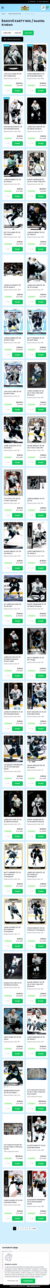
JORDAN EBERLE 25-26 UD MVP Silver (12, 339)
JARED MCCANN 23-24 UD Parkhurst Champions (36, 874)
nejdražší (17, 33)
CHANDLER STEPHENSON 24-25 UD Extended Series (13, 767)
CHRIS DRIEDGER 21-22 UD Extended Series (35, 75)
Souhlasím (28, 1281)
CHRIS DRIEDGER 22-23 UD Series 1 (36, 1038)
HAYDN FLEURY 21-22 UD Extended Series (36, 1147)
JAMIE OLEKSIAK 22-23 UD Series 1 (12, 447)
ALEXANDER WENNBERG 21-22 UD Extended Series (36, 1202)
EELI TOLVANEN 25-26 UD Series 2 (12, 233)
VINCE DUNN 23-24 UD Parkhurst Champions (36, 929)
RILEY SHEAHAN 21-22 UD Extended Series (36, 713)
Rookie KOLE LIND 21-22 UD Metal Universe (12, 984)
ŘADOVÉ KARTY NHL (15, 14)
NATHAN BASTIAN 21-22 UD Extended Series (13, 128)
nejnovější (28, 33)
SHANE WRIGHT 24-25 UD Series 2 (12, 552)
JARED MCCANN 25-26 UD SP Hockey (36, 286)
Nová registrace (43, 1)
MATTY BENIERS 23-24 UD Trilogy (35, 659)
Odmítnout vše (12, 1281)
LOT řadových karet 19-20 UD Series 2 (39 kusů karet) (13, 1147)
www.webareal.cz (33, 1286)
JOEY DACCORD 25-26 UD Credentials (12, 75)
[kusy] (7, 90)
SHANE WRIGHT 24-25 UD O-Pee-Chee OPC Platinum (35, 984)
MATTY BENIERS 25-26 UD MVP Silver (35, 339)
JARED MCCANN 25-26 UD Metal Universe (36, 128)
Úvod (3, 14)
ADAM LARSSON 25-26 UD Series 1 (36, 766)
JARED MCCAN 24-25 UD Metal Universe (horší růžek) (12, 659)
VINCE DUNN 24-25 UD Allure (12, 1038)
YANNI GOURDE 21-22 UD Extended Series (13, 1201)
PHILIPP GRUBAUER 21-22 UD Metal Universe (36, 605)
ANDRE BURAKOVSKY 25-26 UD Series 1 (12, 1092)
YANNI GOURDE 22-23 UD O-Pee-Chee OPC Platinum (35, 393)
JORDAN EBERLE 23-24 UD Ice (35, 500)
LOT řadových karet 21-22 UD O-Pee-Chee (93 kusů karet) (36, 1092)
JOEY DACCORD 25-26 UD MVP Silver (12, 393)
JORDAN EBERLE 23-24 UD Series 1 (12, 181)
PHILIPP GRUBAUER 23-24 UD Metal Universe (35, 821)
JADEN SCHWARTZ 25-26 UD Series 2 (12, 286)
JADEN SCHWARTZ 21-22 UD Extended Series (13, 713)
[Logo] (25, 7)
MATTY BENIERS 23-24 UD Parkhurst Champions (12, 874)
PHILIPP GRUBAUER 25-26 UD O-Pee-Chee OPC (36, 181)
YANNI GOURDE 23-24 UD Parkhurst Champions (12, 929)
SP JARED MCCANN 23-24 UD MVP (13, 605)
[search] (43, 8)
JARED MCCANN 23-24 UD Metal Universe (12, 821)
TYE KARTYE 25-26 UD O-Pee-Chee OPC (12, 500)
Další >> (34, 1228)
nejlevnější (7, 33)
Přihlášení (33, 1)
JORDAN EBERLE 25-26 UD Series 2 (35, 233)
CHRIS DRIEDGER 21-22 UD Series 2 (35, 552)
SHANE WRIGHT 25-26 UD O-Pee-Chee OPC (35, 447)
